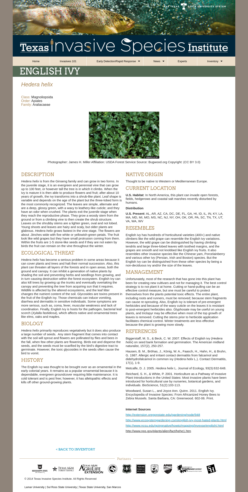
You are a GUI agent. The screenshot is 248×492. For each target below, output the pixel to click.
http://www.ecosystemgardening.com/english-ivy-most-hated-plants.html (176, 420)
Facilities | (31, 5)
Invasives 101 (68, 61)
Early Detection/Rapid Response (116, 61)
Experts (182, 61)
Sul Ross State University (62, 487)
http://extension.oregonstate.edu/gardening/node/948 (163, 414)
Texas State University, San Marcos (100, 487)
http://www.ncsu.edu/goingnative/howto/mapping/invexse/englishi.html (175, 425)
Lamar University (34, 487)
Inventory (212, 61)
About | (19, 5)
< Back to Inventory (75, 449)
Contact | (43, 5)
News (156, 61)
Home (36, 61)
